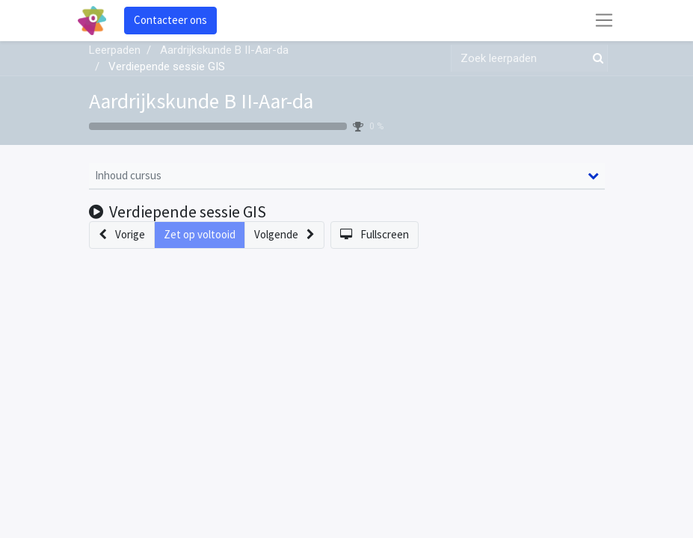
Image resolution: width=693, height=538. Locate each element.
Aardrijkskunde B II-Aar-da (201, 100)
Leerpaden (115, 50)
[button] (122, 235)
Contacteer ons (170, 20)
